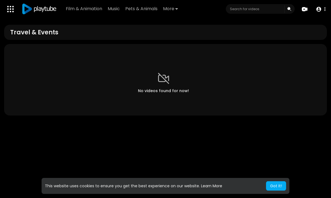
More (170, 9)
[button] (321, 9)
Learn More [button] (211, 186)
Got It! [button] (276, 186)
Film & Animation (84, 9)
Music (114, 9)
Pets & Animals (141, 9)
